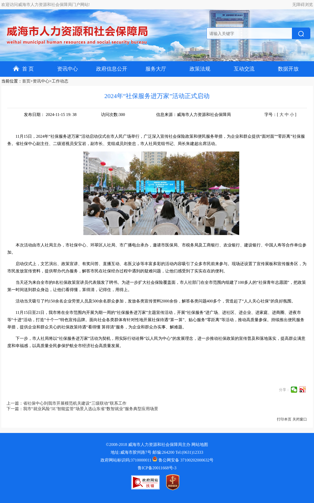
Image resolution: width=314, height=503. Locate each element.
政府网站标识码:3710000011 (126, 460)
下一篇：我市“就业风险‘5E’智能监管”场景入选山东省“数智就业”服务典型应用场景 (82, 408)
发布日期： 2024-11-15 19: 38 (50, 114)
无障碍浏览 (302, 4)
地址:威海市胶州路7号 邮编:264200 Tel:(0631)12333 (157, 452)
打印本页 (284, 419)
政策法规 (200, 69)
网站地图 (199, 444)
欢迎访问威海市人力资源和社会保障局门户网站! (45, 4)
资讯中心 (67, 69)
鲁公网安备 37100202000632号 (182, 460)
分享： (284, 390)
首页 (26, 81)
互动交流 (244, 69)
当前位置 (9, 81)
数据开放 (288, 69)
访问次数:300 (113, 114)
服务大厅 (155, 69)
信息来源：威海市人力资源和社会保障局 (193, 114)
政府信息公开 (111, 69)
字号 (268, 114)
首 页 (23, 69)
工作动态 (60, 81)
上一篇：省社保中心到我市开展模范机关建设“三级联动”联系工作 (66, 403)
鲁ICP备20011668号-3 (157, 468)
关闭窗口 (299, 419)
